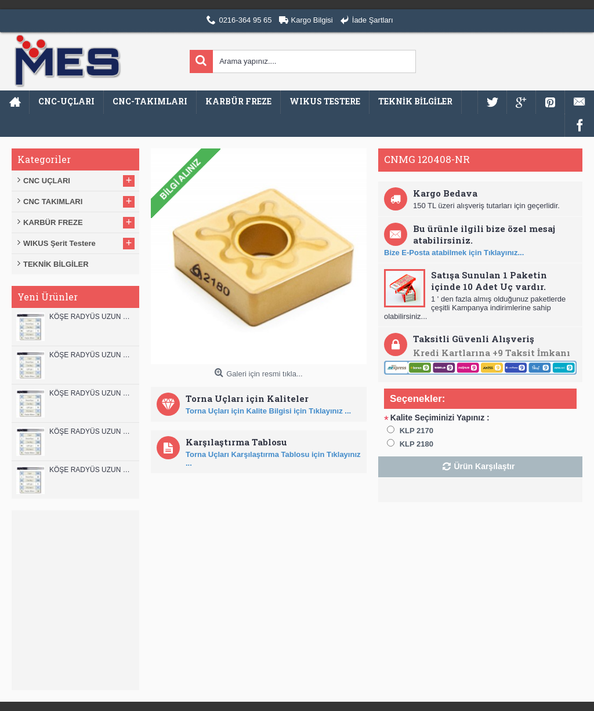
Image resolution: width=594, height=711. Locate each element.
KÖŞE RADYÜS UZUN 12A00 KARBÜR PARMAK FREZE (91, 355)
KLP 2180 (416, 444)
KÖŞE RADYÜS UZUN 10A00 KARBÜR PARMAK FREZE (91, 431)
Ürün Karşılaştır (484, 466)
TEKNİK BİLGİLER (56, 264)
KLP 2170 (416, 430)
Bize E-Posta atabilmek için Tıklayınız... (454, 252)
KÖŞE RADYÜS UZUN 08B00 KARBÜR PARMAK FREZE (91, 470)
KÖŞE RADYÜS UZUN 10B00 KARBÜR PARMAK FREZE (91, 393)
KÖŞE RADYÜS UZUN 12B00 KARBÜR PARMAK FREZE (91, 317)
